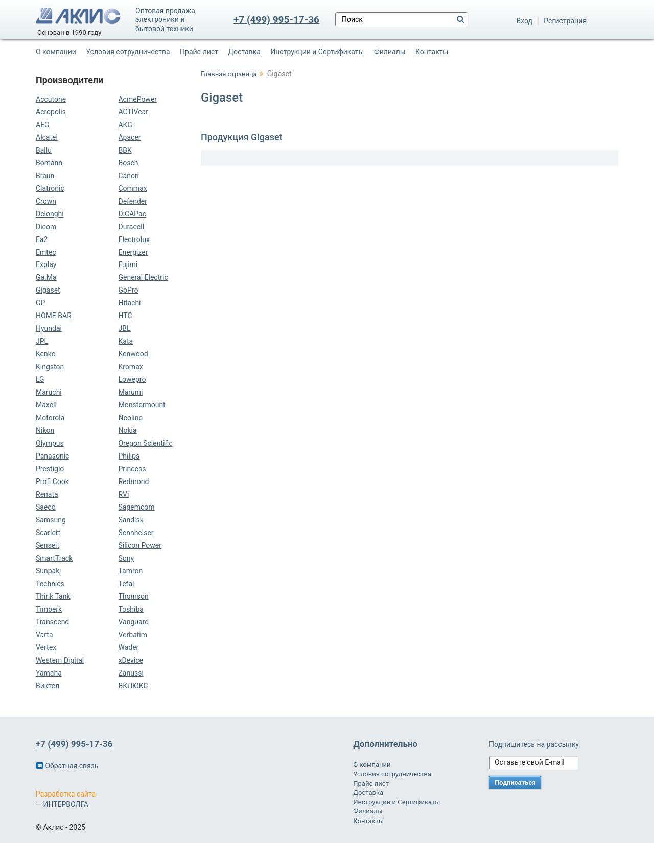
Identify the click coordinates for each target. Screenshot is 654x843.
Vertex (46, 647)
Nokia (127, 430)
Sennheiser (135, 532)
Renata (47, 494)
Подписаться (515, 782)
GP (40, 303)
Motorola (50, 418)
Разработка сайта (66, 794)
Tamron (130, 571)
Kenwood (133, 354)
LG (40, 379)
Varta (44, 635)
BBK (124, 150)
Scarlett (48, 532)
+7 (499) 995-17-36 (276, 20)
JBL (124, 328)
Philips (128, 456)
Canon (128, 176)
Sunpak (47, 571)
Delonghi (50, 214)
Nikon (45, 430)
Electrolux (133, 239)
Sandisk (130, 520)
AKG (125, 125)
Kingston (50, 367)
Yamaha (49, 673)
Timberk (49, 609)
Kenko (46, 354)
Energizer (133, 252)
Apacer (129, 137)
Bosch (128, 163)
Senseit (47, 545)
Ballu (44, 150)
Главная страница (229, 74)
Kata (125, 341)
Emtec (46, 252)
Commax (132, 188)
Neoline (130, 418)
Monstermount (141, 405)
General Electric (143, 277)
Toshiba (130, 609)
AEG (43, 125)
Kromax (130, 367)
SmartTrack (54, 558)
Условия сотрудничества (128, 51)
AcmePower (137, 99)
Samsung (51, 520)
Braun (45, 176)
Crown (46, 201)
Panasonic (52, 456)
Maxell (46, 405)
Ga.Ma (46, 277)
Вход (524, 21)
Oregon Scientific (145, 443)
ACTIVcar (133, 112)
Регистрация (565, 21)
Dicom (46, 227)
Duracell (131, 227)
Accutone (51, 99)
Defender (132, 201)
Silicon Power (139, 545)
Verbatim (132, 635)
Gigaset (48, 290)
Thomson (133, 596)
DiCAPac (132, 214)
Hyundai (49, 328)
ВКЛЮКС (133, 686)
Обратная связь (67, 766)
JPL (42, 341)
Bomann (49, 163)
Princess (132, 469)
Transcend (52, 622)
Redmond (133, 481)
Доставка (244, 51)
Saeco (46, 507)
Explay (46, 264)
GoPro (128, 290)
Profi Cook (52, 481)
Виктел (47, 686)
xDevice (130, 660)
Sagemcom (136, 507)
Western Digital (60, 660)
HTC (125, 315)
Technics (50, 584)
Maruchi (49, 392)
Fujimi (127, 264)
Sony (126, 558)
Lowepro (132, 379)
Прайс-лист (199, 51)
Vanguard (133, 622)
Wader (128, 647)
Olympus (50, 443)
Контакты (431, 51)
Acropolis (51, 112)
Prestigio (50, 469)
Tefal (126, 584)
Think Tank (53, 596)
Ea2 (42, 239)
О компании (56, 51)
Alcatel (47, 137)
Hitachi (129, 303)
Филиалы (390, 51)
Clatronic (50, 188)
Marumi (130, 392)
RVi (123, 494)
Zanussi (130, 673)
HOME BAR (54, 315)
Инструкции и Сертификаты (317, 51)
